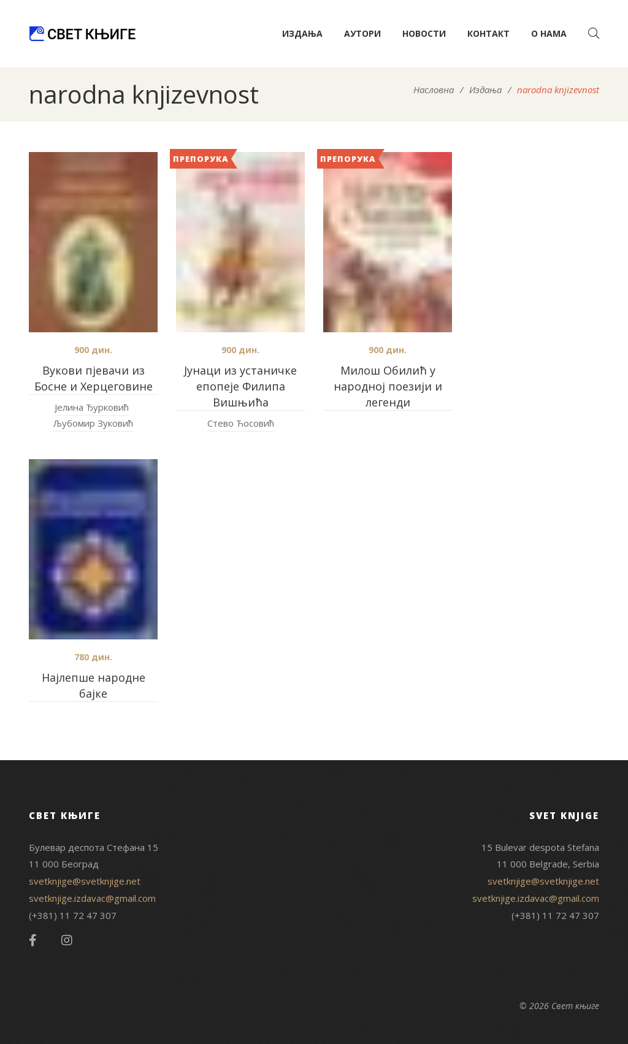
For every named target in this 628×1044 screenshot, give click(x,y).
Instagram (66, 940)
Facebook (33, 940)
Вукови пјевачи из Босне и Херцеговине (93, 378)
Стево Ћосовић (240, 423)
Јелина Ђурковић (92, 407)
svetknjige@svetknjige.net (84, 881)
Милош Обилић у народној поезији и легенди (388, 386)
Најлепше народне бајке (93, 685)
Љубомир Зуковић (93, 423)
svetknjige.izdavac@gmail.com (92, 898)
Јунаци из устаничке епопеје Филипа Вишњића (240, 386)
